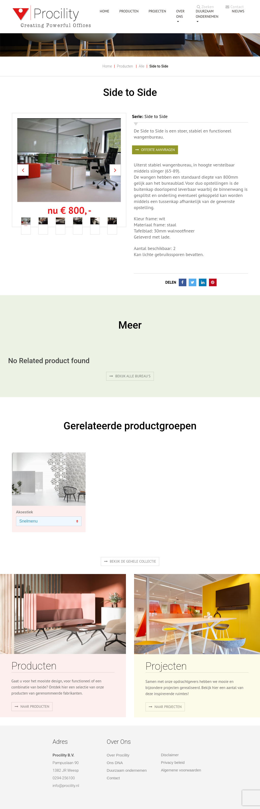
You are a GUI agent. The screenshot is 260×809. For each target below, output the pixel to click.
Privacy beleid (173, 762)
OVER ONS (180, 14)
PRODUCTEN (129, 11)
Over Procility (118, 755)
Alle (141, 66)
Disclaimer (170, 755)
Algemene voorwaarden (181, 770)
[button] (23, 170)
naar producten (32, 706)
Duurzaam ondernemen (207, 14)
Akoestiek (24, 512)
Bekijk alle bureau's (129, 376)
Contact (234, 6)
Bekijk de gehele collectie (130, 561)
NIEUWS (238, 11)
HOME (104, 11)
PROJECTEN (157, 11)
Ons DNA (115, 763)
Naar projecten (165, 706)
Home (107, 66)
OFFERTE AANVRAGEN (155, 149)
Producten (125, 66)
